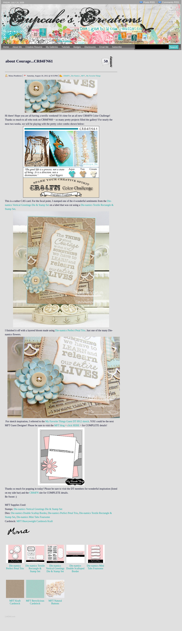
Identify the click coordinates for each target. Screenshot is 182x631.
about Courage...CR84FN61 (29, 61)
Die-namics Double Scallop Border (29, 513)
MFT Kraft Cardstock (15, 602)
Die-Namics (75, 76)
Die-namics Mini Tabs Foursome (33, 517)
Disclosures (90, 47)
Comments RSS (170, 2)
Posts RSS (149, 2)
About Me (17, 47)
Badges (77, 47)
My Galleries (52, 47)
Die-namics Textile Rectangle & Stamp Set (35, 568)
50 (106, 61)
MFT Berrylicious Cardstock (35, 602)
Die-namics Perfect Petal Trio (70, 330)
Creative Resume (33, 47)
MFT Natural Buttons (55, 602)
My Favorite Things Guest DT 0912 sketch (67, 421)
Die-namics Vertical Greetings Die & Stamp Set (38, 509)
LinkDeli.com (10, 617)
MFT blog (59, 425)
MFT (83, 76)
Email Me (103, 47)
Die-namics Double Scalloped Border (75, 568)
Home (6, 47)
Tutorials (66, 47)
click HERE (73, 425)
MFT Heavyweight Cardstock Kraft (34, 521)
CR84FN (66, 76)
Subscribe (117, 47)
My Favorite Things (93, 76)
